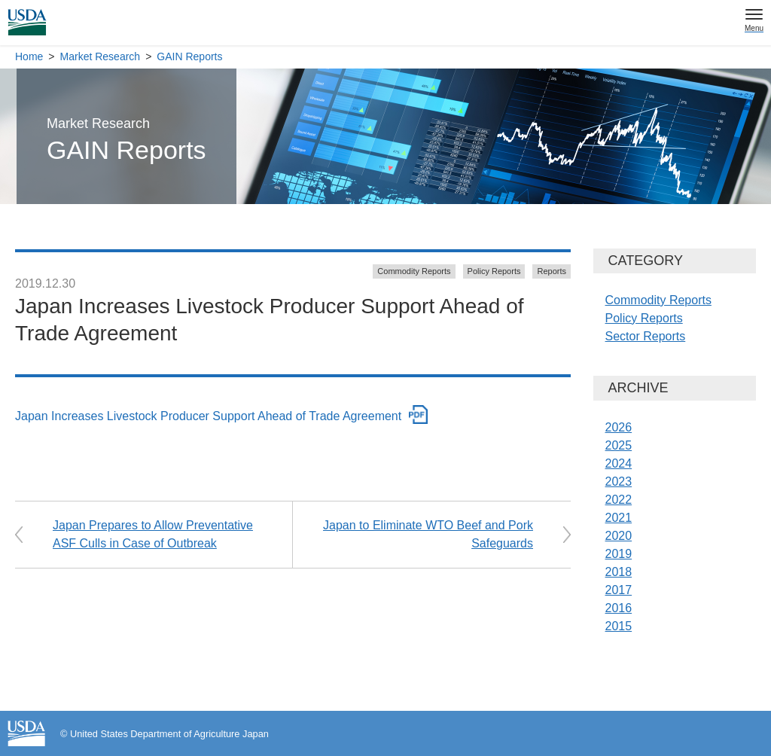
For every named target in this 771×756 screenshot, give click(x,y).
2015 (618, 626)
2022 (618, 499)
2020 (618, 535)
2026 (618, 427)
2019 (618, 553)
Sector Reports (645, 336)
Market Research (100, 56)
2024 (618, 463)
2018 (618, 571)
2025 (618, 445)
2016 (618, 608)
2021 (618, 517)
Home (29, 56)
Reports (551, 271)
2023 (618, 481)
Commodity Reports (413, 271)
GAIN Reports (189, 56)
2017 (618, 590)
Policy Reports (494, 271)
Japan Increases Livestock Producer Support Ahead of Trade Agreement (208, 416)
